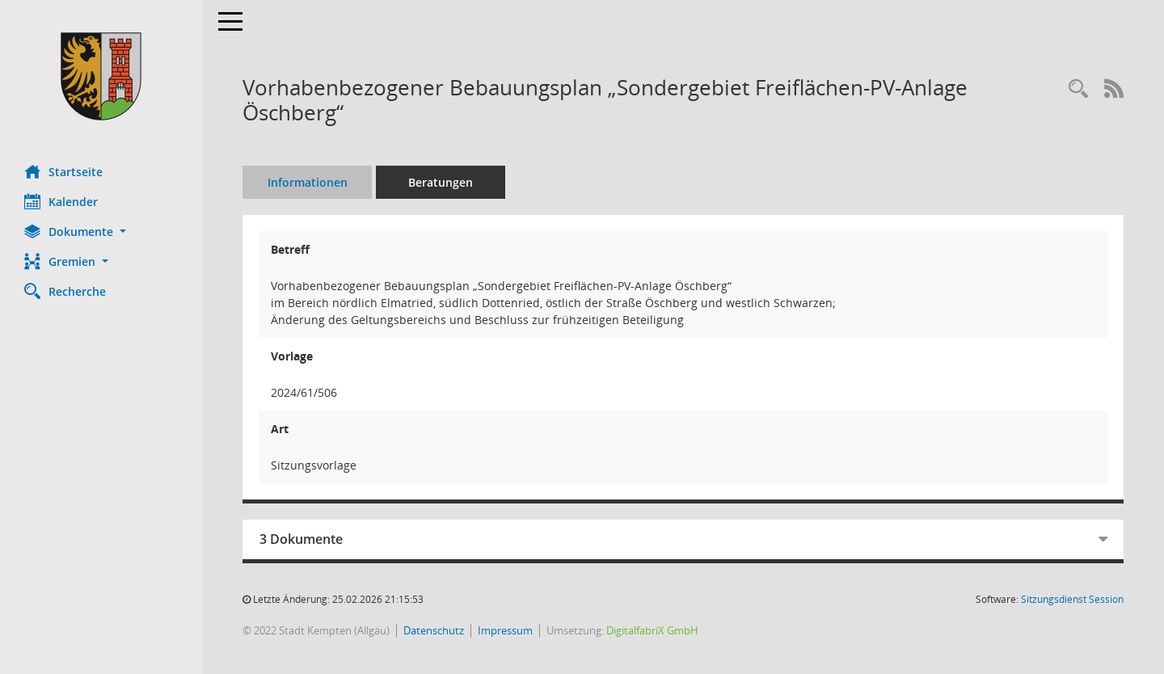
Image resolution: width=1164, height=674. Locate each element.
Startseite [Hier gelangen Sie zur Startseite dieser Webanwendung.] (63, 171)
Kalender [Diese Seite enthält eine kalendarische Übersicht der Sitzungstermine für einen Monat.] (61, 201)
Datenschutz (433, 630)
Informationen (308, 182)
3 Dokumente (301, 539)
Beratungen (440, 182)
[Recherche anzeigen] (1078, 89)
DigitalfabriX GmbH (652, 630)
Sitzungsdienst (1072, 599)
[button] (101, 231)
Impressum (505, 630)
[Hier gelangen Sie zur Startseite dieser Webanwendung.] (101, 76)
